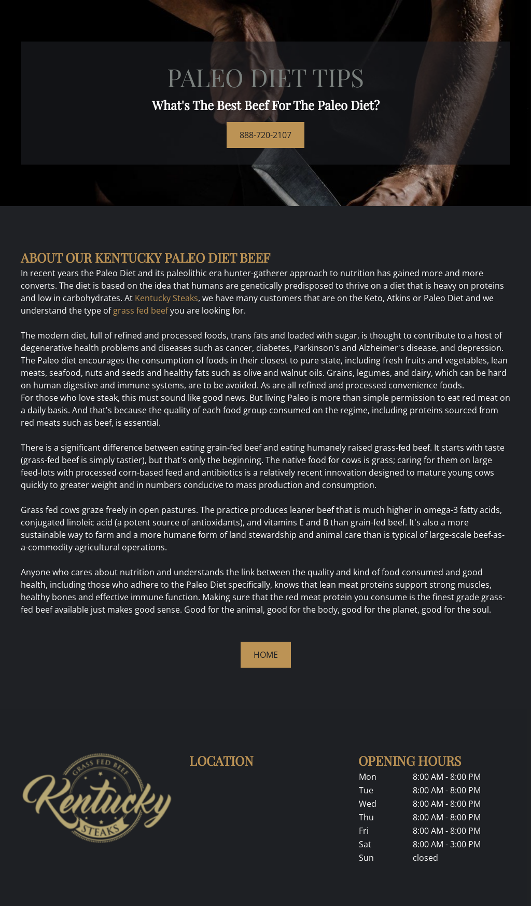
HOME (266, 654)
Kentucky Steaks (166, 298)
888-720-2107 (265, 135)
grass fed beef (140, 310)
